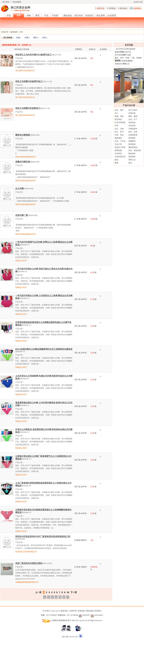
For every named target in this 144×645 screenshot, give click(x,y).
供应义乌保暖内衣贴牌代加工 (28, 81)
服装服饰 (14, 32)
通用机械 (118, 150)
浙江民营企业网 (122, 49)
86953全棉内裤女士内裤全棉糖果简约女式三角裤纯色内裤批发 (43, 349)
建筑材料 (132, 153)
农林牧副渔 (132, 135)
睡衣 (35, 38)
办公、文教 (119, 129)
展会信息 (68, 15)
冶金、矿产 (132, 119)
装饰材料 (132, 157)
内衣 (21, 32)
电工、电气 (119, 132)
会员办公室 (138, 2)
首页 (9, 15)
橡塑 (116, 163)
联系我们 (98, 611)
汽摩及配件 (132, 129)
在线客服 (136, 8)
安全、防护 (119, 110)
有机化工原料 (120, 147)
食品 (130, 163)
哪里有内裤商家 (22, 135)
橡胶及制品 (132, 147)
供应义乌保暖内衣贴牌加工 (27, 108)
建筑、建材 (132, 116)
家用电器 (132, 144)
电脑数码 (132, 141)
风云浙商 (100, 15)
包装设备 (132, 122)
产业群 (55, 15)
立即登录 (111, 8)
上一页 (38, 592)
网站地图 (89, 611)
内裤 (26, 38)
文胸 (17, 38)
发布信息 (123, 8)
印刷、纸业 (119, 135)
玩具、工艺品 (120, 141)
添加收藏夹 (16, 2)
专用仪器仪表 (120, 157)
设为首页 (5, 2)
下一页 (74, 592)
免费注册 (100, 8)
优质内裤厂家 (21, 215)
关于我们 (46, 611)
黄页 (37, 15)
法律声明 (72, 611)
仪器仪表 (132, 113)
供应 (19, 15)
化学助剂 (118, 153)
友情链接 (81, 611)
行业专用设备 (120, 122)
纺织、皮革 (132, 132)
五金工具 (118, 144)
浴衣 (44, 38)
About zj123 (55, 611)
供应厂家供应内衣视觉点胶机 (28, 563)
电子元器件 (132, 110)
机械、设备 (119, 116)
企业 (126, 64)
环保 (116, 126)
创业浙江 (90, 15)
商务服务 (132, 138)
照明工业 (132, 160)
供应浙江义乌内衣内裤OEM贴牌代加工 (33, 55)
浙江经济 (79, 15)
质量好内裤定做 (22, 162)
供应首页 (4, 32)
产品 (46, 15)
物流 (116, 160)
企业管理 (111, 15)
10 (68, 592)
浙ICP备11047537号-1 (70, 637)
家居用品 (118, 119)
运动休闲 (132, 126)
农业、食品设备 (134, 150)
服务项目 (64, 611)
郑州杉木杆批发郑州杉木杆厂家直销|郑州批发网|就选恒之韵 (42, 536)
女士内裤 (19, 188)
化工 (116, 113)
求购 (29, 15)
